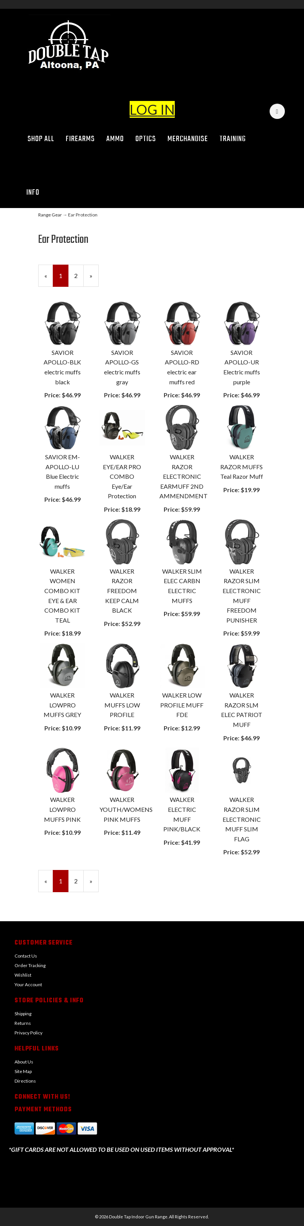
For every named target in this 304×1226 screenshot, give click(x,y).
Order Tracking (30, 965)
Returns (23, 1023)
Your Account (28, 984)
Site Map (23, 1071)
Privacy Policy (28, 1033)
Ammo (115, 139)
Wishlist (23, 975)
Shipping (23, 1013)
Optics (145, 139)
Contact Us (26, 956)
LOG (144, 109)
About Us (24, 1062)
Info (35, 192)
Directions (25, 1081)
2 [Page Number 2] (79, 275)
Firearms (80, 139)
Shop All (41, 139)
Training (232, 139)
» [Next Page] (94, 279)
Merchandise (187, 139)
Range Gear (50, 215)
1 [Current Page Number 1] (63, 279)
